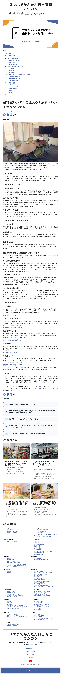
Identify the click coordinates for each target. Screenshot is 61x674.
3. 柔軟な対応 (11, 72)
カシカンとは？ (10, 56)
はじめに (8, 53)
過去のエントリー (30, 651)
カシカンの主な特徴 (12, 58)
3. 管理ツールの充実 (13, 64)
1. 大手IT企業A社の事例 (14, 77)
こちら (35, 15)
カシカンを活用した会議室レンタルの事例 (18, 75)
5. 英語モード (11, 92)
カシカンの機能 (10, 83)
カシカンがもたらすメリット (14, 66)
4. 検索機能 (10, 90)
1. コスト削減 (11, 68)
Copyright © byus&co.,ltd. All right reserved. (30, 664)
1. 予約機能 (10, 85)
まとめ (8, 95)
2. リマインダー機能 (13, 87)
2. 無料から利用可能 (13, 62)
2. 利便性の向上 (11, 70)
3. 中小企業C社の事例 (13, 80)
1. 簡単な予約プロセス (13, 60)
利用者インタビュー (30, 648)
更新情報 (30, 657)
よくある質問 (30, 654)
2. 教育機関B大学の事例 (14, 78)
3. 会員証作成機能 (12, 89)
